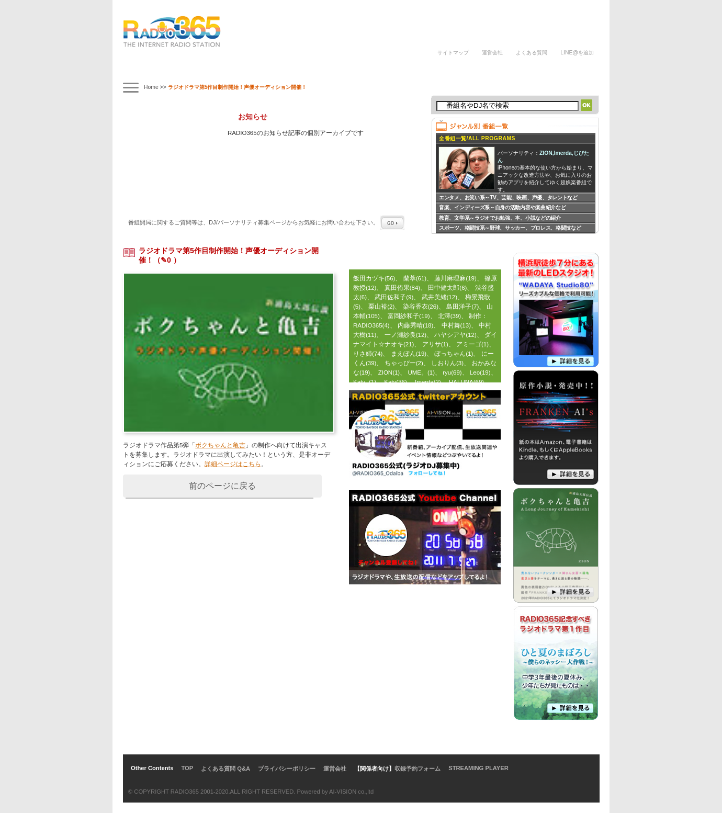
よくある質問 (531, 52)
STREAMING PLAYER (478, 768)
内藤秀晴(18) (415, 325)
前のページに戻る (222, 485)
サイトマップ (453, 52)
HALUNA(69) (466, 382)
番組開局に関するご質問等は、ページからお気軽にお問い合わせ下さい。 (266, 222)
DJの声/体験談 (451, 69)
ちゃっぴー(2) (404, 363)
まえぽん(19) (408, 354)
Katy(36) (395, 382)
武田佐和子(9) (394, 297)
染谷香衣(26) (420, 306)
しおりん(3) (447, 363)
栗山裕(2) (381, 306)
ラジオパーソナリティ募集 (387, 69)
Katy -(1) (364, 382)
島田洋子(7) (462, 306)
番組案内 (145, 69)
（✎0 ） (166, 260)
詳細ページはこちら (233, 464)
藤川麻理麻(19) (455, 278)
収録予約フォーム (417, 768)
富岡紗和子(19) (409, 316)
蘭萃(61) (414, 278)
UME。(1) (421, 372)
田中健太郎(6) (447, 288)
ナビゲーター (238, 69)
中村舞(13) (456, 325)
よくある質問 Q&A (225, 768)
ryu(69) (452, 372)
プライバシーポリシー (286, 768)
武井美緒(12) (439, 297)
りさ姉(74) (367, 354)
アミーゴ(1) (472, 344)
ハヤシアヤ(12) (455, 335)
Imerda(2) (428, 382)
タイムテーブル (191, 69)
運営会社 (492, 52)
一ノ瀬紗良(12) (405, 335)
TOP (187, 768)
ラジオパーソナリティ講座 (329, 69)
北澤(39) (449, 316)
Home (151, 87)
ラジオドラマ (283, 69)
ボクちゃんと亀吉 (220, 445)
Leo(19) (480, 372)
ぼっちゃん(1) (453, 354)
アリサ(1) (435, 344)
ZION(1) (389, 372)
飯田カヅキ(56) (374, 278)
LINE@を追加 (577, 52)
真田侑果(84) (402, 288)
